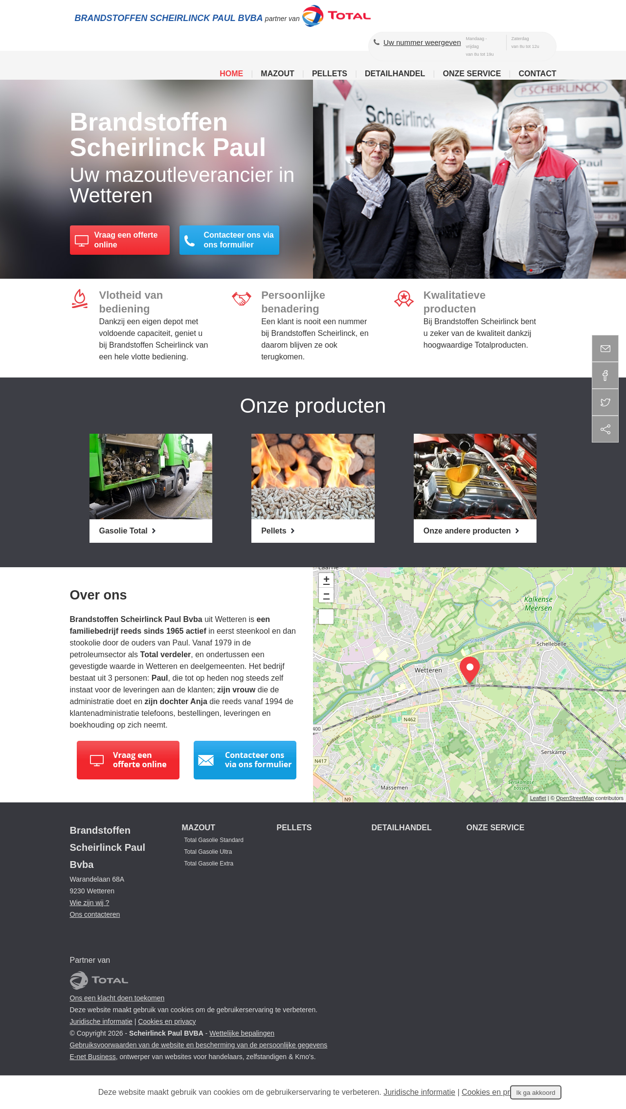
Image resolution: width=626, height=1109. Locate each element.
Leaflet (538, 798)
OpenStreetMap (575, 798)
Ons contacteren (95, 914)
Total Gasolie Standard (214, 840)
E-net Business (93, 1057)
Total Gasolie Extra (209, 863)
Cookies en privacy (167, 1021)
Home (231, 73)
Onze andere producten (468, 531)
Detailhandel (395, 73)
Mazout (277, 73)
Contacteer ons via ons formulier (239, 240)
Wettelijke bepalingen (241, 1033)
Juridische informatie (101, 1021)
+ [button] (326, 580)
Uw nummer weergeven (422, 42)
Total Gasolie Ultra (208, 851)
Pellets (329, 73)
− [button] (326, 595)
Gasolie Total (124, 531)
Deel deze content (605, 429)
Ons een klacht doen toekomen (117, 998)
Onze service (472, 73)
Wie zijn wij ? (90, 903)
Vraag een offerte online (126, 240)
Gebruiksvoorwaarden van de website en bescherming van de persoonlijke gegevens (199, 1045)
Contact (537, 73)
